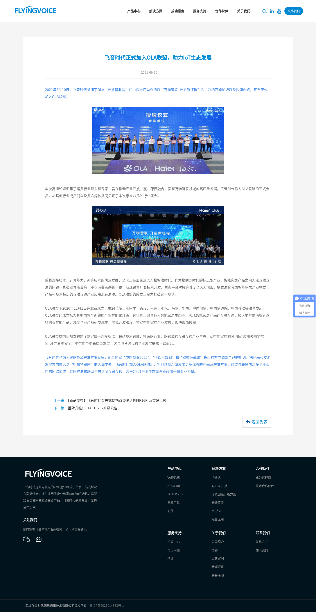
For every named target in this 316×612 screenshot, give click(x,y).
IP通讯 (216, 477)
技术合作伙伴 (265, 485)
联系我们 (294, 10)
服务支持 (199, 11)
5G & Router (176, 494)
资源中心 (173, 541)
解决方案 (155, 11)
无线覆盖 (218, 502)
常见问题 (173, 550)
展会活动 (218, 575)
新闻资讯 (218, 566)
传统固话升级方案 (224, 494)
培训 (170, 558)
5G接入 (217, 510)
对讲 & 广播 (219, 485)
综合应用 (218, 519)
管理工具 (173, 502)
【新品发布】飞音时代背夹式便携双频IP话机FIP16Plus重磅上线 (110, 400)
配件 (170, 510)
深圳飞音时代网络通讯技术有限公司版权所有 (56, 605)
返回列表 (257, 422)
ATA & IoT (173, 485)
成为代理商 (263, 477)
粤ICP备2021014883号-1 (107, 605)
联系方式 (262, 541)
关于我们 (243, 11)
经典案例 (218, 558)
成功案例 (177, 11)
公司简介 (218, 541)
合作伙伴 (221, 11)
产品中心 (133, 11)
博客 (215, 550)
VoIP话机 (173, 477)
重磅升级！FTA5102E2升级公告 (85, 408)
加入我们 (262, 550)
